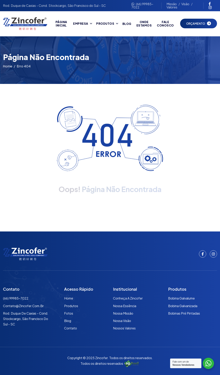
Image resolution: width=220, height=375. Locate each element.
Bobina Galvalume (181, 298)
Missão (172, 4)
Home (7, 67)
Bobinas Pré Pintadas (184, 313)
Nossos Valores (124, 328)
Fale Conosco (165, 23)
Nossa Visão (122, 321)
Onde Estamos (144, 23)
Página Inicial (61, 23)
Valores (172, 7)
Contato (70, 328)
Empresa (80, 23)
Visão (185, 4)
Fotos (68, 313)
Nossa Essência (124, 306)
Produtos (105, 23)
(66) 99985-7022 (142, 5)
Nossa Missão (123, 313)
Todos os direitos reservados (110, 363)
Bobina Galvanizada (182, 306)
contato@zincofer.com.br (23, 306)
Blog (126, 23)
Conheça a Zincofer (128, 298)
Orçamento (195, 23)
